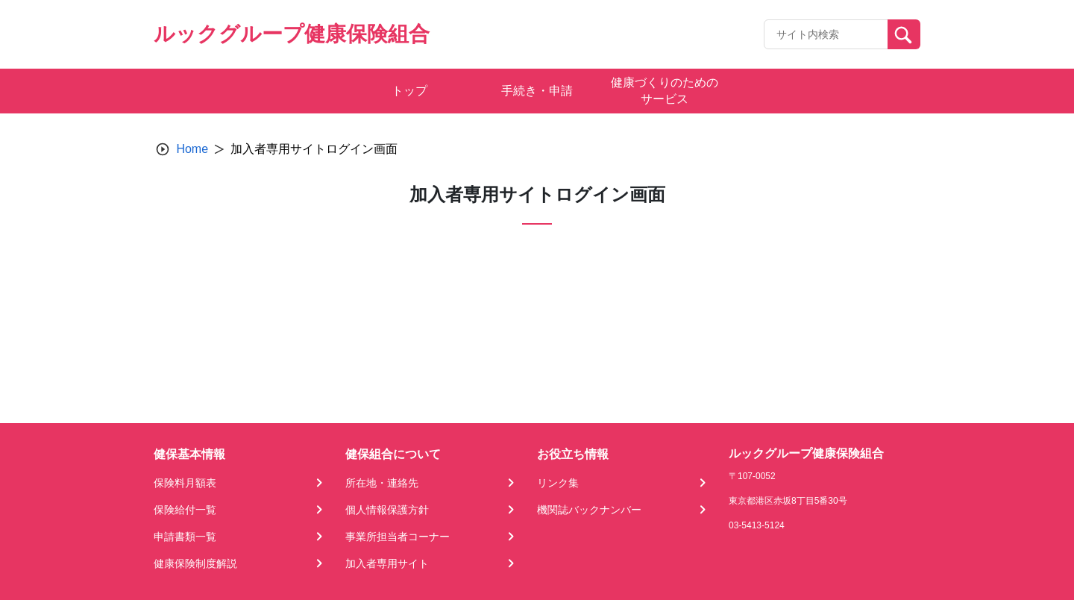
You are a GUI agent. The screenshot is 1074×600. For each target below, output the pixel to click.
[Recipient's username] (826, 34)
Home (192, 149)
